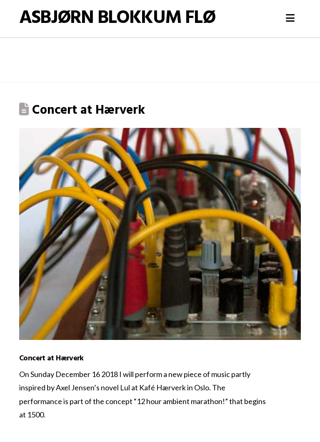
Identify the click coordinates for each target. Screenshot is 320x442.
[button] (290, 17)
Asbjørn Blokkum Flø (117, 18)
